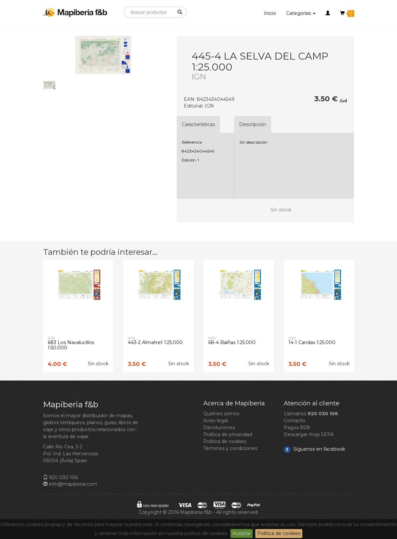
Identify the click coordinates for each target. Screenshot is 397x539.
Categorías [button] (301, 13)
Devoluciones (219, 427)
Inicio (270, 13)
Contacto (294, 421)
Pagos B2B (297, 427)
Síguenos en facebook (314, 449)
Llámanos (311, 414)
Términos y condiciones (230, 448)
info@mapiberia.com (70, 484)
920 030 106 (60, 477)
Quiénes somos (221, 414)
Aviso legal (215, 421)
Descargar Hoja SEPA (309, 434)
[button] (328, 13)
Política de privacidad (227, 434)
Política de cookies (278, 533)
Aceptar (241, 533)
